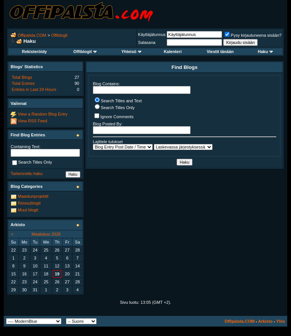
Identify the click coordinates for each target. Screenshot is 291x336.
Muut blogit (28, 210)
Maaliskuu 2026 (46, 234)
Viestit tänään (220, 51)
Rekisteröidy (34, 51)
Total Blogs (22, 77)
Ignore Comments (113, 116)
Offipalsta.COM (32, 35)
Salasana (146, 42)
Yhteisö (131, 51)
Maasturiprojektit (33, 196)
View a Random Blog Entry (42, 114)
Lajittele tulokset (108, 141)
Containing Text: (26, 146)
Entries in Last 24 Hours (34, 89)
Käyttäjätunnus (152, 34)
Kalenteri (172, 51)
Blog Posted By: (142, 128)
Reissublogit (29, 203)
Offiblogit (59, 35)
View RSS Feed (32, 121)
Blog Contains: (142, 87)
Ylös (280, 321)
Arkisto (265, 321)
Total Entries (23, 83)
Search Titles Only (115, 107)
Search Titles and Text (118, 100)
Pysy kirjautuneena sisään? (253, 35)
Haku (265, 51)
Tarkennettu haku (26, 173)
